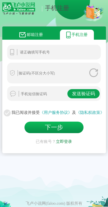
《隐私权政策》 (90, 112)
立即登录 (64, 140)
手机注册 (54, 7)
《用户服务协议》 (56, 112)
